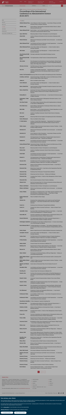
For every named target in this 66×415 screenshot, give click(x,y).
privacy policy (6, 407)
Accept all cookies (7, 412)
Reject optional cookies (20, 412)
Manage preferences (5, 409)
